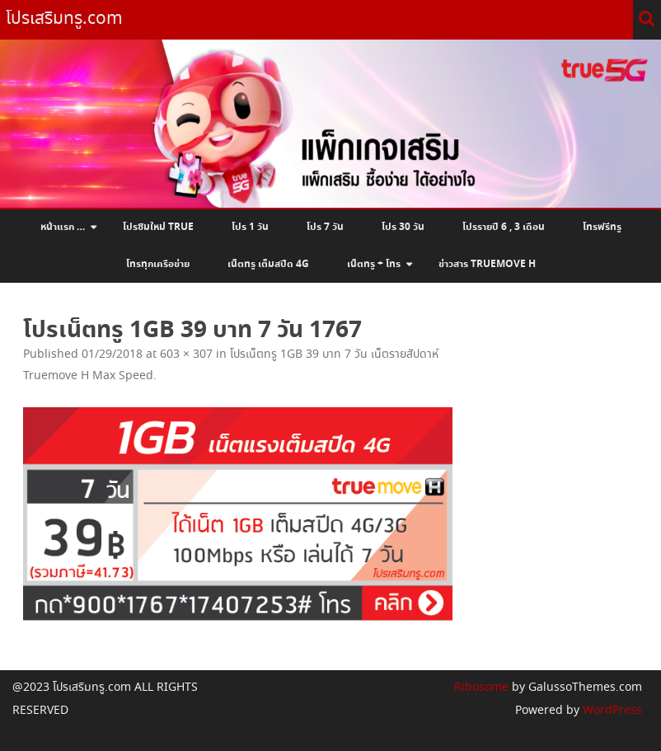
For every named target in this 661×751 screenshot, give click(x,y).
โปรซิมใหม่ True (158, 227)
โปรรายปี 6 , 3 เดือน (503, 227)
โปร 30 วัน (403, 227)
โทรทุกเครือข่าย (158, 264)
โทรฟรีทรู (602, 227)
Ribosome (481, 687)
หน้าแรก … (62, 227)
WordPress (610, 710)
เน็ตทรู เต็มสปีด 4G (268, 264)
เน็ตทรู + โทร (374, 264)
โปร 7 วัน (325, 227)
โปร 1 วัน (250, 227)
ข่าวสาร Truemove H (487, 264)
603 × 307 (186, 354)
